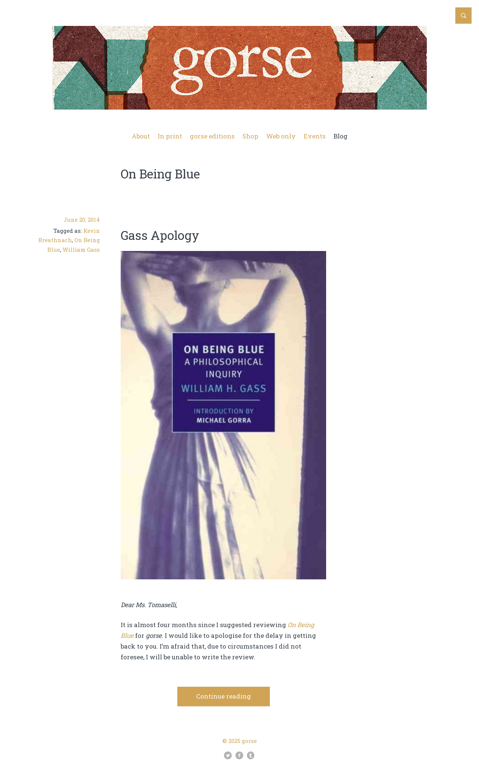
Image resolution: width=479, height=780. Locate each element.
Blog (341, 136)
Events (315, 136)
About (141, 136)
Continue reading (223, 696)
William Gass (81, 249)
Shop (250, 136)
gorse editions (212, 136)
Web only (281, 136)
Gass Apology (160, 235)
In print (170, 136)
